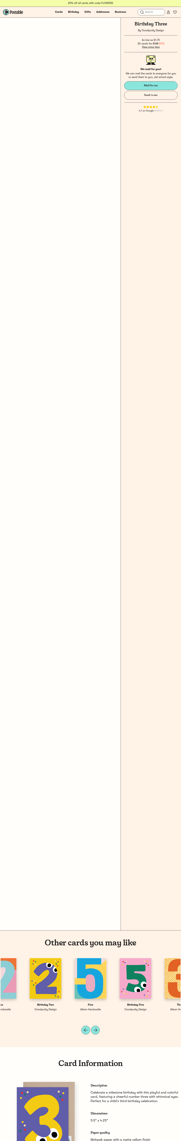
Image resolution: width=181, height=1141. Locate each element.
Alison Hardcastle (23, 1009)
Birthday (73, 12)
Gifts (87, 12)
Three (23, 1005)
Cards (59, 12)
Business (120, 12)
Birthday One (113, 1005)
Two (158, 1005)
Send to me (150, 95)
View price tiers (151, 47)
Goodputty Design (153, 30)
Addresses (102, 12)
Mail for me (151, 85)
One (68, 1005)
